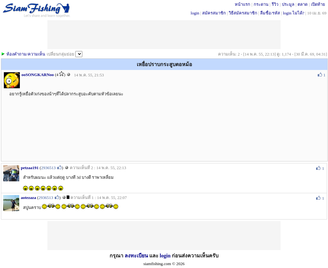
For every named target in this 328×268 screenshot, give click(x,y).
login (195, 13)
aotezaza (28, 197)
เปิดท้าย (318, 4)
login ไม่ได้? (293, 13)
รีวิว (275, 4)
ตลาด (303, 4)
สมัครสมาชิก (214, 13)
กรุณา (117, 255)
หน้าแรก (242, 4)
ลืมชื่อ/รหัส (270, 13)
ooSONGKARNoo (37, 74)
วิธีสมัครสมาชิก (243, 13)
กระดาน (261, 4)
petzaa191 (30, 167)
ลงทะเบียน (136, 255)
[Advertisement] (164, 34)
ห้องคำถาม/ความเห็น (25, 54)
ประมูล (288, 4)
